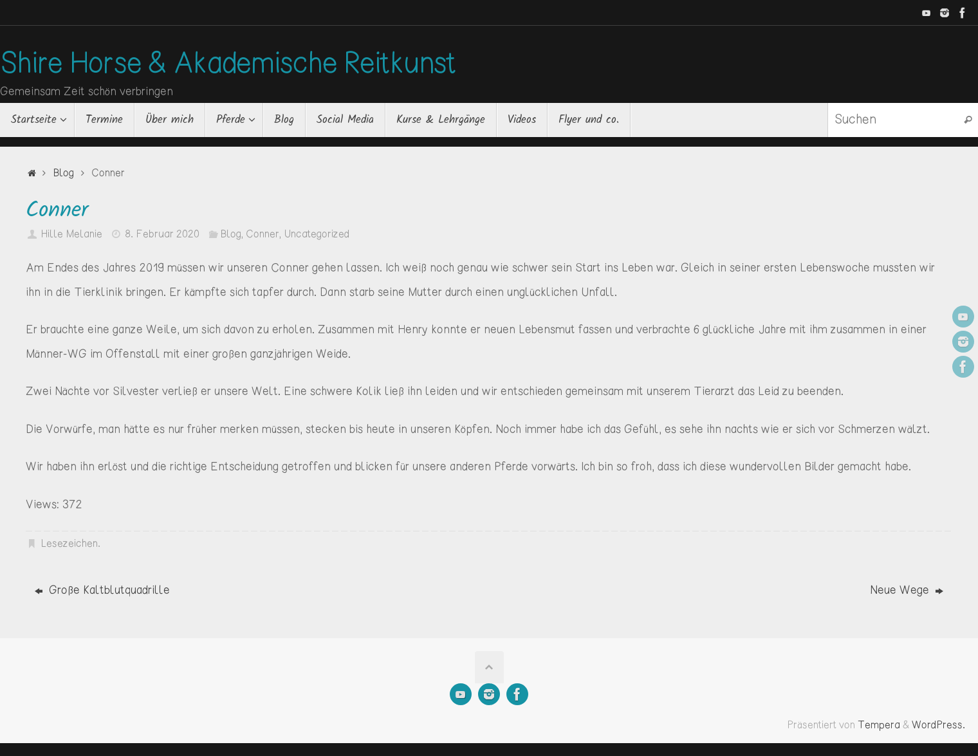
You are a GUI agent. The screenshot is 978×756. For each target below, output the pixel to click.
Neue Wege (906, 590)
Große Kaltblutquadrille (102, 590)
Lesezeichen (69, 544)
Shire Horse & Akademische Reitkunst (228, 64)
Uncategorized (316, 234)
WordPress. (938, 725)
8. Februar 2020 (162, 234)
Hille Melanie (71, 234)
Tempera (879, 725)
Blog (63, 173)
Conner (262, 234)
